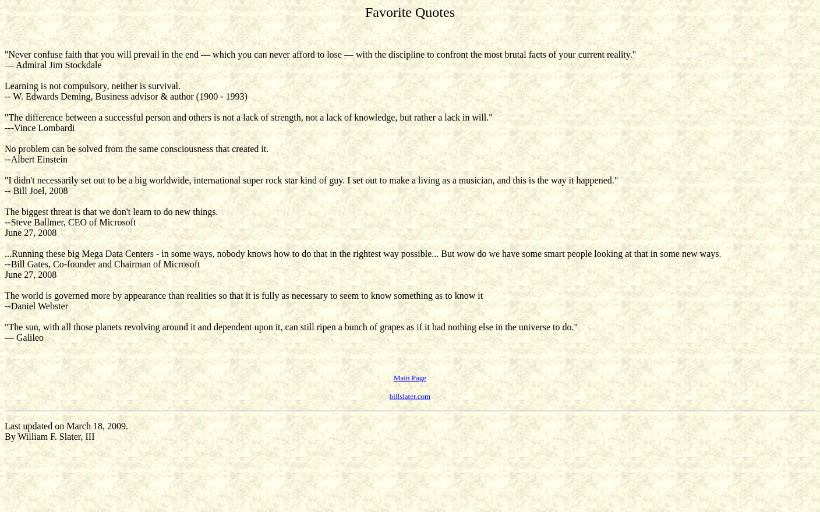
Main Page (410, 377)
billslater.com (410, 396)
